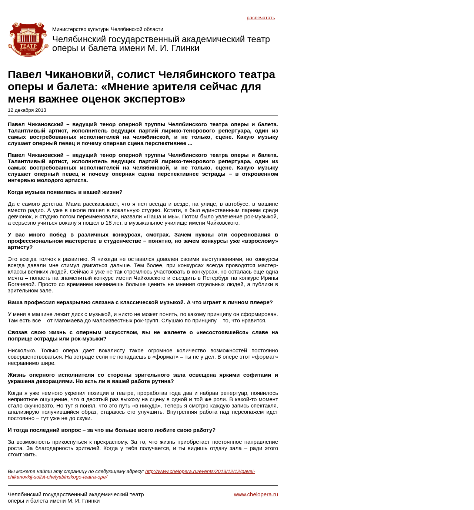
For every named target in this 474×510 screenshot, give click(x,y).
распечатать (261, 17)
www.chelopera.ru (256, 494)
